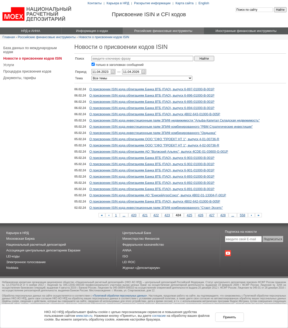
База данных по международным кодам (30, 50)
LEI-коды (13, 256)
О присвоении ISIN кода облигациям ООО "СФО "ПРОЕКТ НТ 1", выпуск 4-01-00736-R (154, 139)
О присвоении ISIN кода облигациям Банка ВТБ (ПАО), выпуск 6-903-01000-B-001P (151, 158)
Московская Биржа (20, 238)
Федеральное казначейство (143, 244)
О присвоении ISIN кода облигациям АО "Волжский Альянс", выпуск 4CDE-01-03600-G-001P (158, 151)
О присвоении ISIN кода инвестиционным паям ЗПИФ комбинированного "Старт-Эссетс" (156, 208)
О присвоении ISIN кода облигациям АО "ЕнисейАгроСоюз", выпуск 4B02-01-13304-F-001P (157, 195)
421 (145, 215)
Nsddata (12, 268)
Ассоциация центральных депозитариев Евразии (43, 250)
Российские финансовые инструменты (47, 37)
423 (167, 215)
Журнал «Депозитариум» (141, 268)
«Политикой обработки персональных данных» (120, 295)
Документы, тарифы (19, 78)
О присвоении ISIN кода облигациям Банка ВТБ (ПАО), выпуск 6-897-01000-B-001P (151, 89)
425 (189, 215)
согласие (159, 316)
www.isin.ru (84, 316)
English (203, 3)
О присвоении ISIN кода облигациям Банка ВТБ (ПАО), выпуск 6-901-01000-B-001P (151, 170)
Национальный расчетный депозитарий (36, 244)
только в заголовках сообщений (118, 65)
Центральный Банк (136, 233)
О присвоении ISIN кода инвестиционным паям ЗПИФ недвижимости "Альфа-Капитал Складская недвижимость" (174, 120)
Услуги (8, 65)
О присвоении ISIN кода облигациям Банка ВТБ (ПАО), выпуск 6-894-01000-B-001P (151, 108)
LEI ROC (128, 262)
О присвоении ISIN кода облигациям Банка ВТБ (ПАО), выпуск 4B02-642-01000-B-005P (154, 201)
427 (212, 215)
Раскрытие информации (152, 3)
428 (223, 215)
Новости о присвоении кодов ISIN (104, 37)
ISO (125, 256)
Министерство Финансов (141, 238)
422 (156, 215)
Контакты (94, 3)
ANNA (126, 250)
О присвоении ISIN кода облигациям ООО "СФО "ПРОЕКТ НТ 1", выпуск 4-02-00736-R (154, 145)
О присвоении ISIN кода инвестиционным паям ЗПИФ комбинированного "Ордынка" (152, 133)
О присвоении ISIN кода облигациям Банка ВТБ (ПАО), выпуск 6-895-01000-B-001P (151, 102)
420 (134, 215)
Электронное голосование (26, 262)
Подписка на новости (241, 231)
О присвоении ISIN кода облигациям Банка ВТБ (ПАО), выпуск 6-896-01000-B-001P (151, 95)
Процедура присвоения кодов (27, 71)
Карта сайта (184, 3)
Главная (8, 37)
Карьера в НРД (117, 3)
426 (200, 215)
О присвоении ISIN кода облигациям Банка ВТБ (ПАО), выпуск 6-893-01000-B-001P (151, 176)
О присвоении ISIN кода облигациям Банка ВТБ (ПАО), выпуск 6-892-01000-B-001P (151, 183)
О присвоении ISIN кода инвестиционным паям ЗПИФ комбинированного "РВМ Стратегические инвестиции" (171, 126)
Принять (229, 317)
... (124, 215)
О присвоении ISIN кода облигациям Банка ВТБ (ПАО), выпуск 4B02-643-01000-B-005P (154, 114)
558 (242, 215)
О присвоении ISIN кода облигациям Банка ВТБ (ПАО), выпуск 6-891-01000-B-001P (151, 189)
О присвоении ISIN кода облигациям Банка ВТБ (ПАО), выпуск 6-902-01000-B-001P (151, 164)
